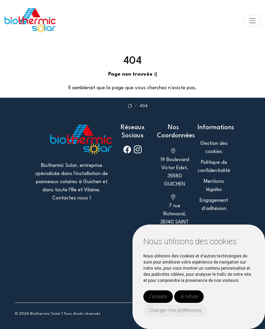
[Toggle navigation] (252, 20)
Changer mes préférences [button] (175, 310)
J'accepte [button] (158, 296)
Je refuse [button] (189, 296)
